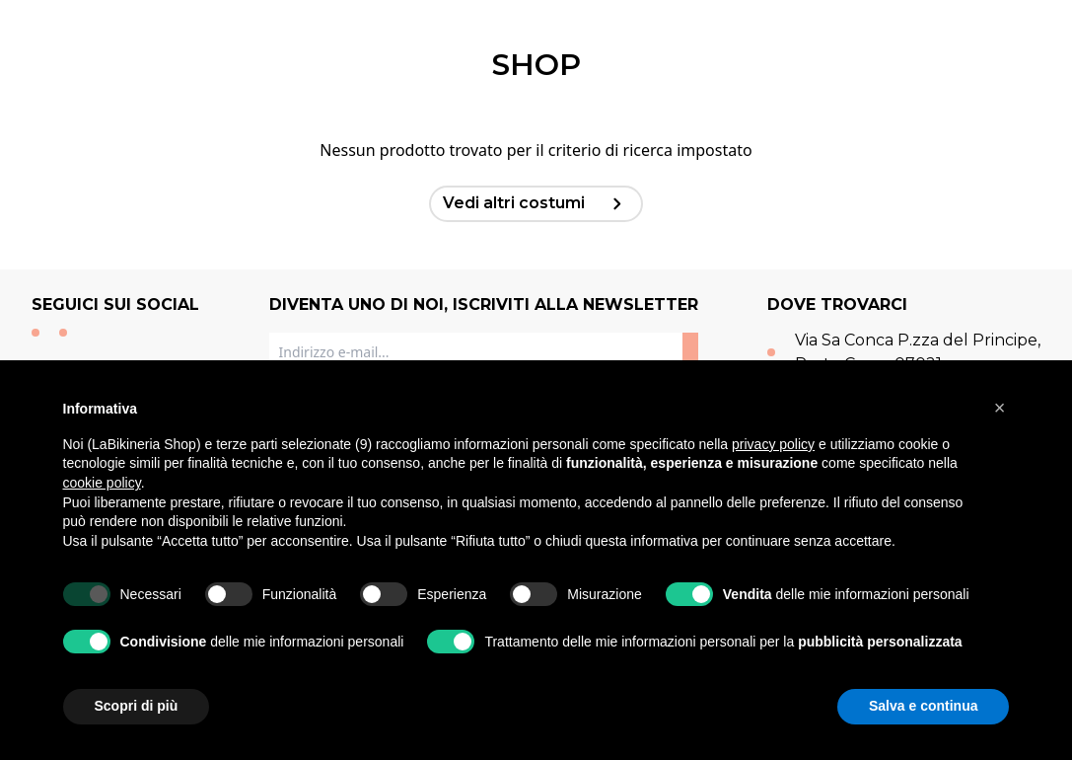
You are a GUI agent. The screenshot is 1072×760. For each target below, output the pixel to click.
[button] (1000, 407)
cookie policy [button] (102, 483)
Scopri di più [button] (137, 706)
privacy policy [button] (773, 444)
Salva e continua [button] (923, 706)
